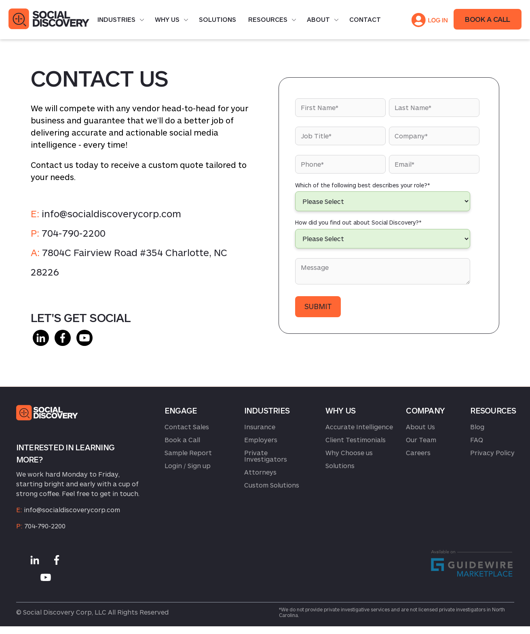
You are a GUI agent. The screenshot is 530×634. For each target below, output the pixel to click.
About (318, 19)
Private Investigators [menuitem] (265, 456)
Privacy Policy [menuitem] (492, 452)
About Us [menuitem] (420, 426)
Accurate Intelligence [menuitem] (359, 426)
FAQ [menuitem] (476, 439)
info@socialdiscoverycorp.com (111, 213)
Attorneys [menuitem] (260, 472)
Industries (116, 19)
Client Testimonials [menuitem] (355, 439)
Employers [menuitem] (260, 439)
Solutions (217, 19)
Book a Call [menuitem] (182, 439)
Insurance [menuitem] (259, 426)
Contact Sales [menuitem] (187, 426)
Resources (267, 19)
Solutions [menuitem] (340, 465)
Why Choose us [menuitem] (349, 452)
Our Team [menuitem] (421, 439)
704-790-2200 (74, 233)
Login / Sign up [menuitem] (188, 465)
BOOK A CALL (487, 19)
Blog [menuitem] (477, 426)
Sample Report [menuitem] (188, 452)
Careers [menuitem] (418, 452)
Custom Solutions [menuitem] (271, 485)
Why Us (167, 19)
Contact (365, 19)
